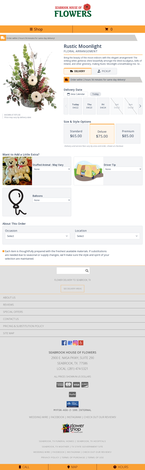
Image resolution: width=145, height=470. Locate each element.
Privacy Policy (50, 457)
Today (95, 94)
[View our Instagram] (75, 344)
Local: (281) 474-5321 (72, 369)
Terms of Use (96, 457)
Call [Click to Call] (24, 467)
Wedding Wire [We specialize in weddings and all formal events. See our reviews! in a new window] (39, 417)
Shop (36, 29)
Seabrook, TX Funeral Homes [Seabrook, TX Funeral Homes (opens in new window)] (56, 441)
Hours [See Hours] (120, 467)
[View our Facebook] (64, 344)
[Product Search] (73, 270)
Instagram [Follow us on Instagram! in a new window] (74, 417)
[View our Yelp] (80, 344)
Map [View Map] (72, 467)
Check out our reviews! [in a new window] (100, 417)
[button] (73, 404)
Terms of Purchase (73, 457)
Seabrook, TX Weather (55, 446)
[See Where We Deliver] (72, 288)
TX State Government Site (87, 446)
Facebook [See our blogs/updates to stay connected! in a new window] (58, 417)
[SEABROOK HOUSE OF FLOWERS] (72, 20)
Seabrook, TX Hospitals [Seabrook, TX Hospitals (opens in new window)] (91, 441)
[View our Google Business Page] (69, 344)
